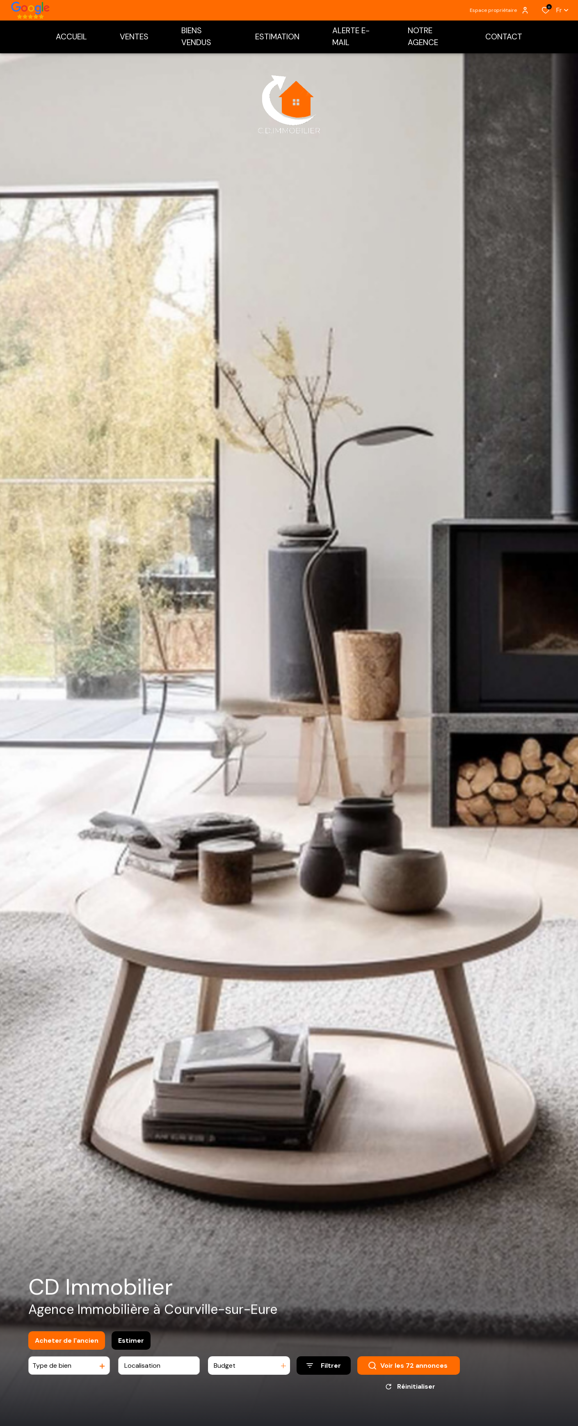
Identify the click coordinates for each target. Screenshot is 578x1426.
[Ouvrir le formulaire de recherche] (324, 1367)
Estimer (131, 1341)
